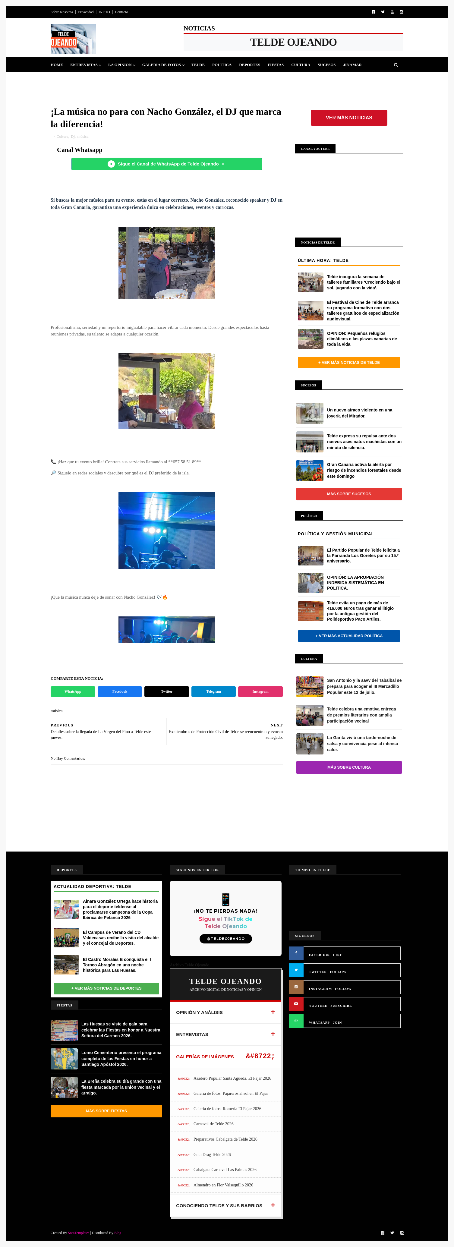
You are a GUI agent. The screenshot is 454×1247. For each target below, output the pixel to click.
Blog (117, 1233)
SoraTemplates (78, 1233)
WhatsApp (73, 691)
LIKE (338, 955)
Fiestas (276, 64)
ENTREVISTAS (192, 1034)
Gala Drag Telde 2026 (212, 1154)
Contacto (121, 12)
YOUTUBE (318, 1005)
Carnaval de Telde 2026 (214, 1124)
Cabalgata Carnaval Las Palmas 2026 (225, 1169)
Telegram (213, 691)
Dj (73, 136)
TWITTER (318, 972)
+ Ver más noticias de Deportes (106, 988)
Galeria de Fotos (161, 64)
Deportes (249, 64)
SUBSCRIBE (341, 1005)
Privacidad (85, 12)
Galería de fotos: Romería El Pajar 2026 (227, 1109)
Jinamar (352, 64)
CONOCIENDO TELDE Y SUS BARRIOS (219, 1205)
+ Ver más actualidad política (349, 636)
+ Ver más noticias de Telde (349, 362)
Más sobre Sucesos (349, 494)
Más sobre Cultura (349, 767)
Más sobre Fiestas (106, 1111)
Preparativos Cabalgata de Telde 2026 (225, 1139)
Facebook (119, 691)
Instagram (261, 691)
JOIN (337, 1022)
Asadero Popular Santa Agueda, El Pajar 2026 (232, 1078)
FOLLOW (338, 972)
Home (57, 64)
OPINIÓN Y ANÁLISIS (199, 1012)
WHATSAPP (319, 1022)
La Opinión (120, 64)
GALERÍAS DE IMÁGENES (205, 1056)
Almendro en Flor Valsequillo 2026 (223, 1185)
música (83, 136)
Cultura (300, 64)
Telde (198, 64)
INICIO (104, 12)
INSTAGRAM (320, 988)
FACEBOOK (319, 955)
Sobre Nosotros (62, 12)
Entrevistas (84, 64)
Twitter (166, 691)
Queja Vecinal (70, 79)
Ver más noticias (349, 117)
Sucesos (327, 64)
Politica (222, 64)
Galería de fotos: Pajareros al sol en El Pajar (231, 1093)
